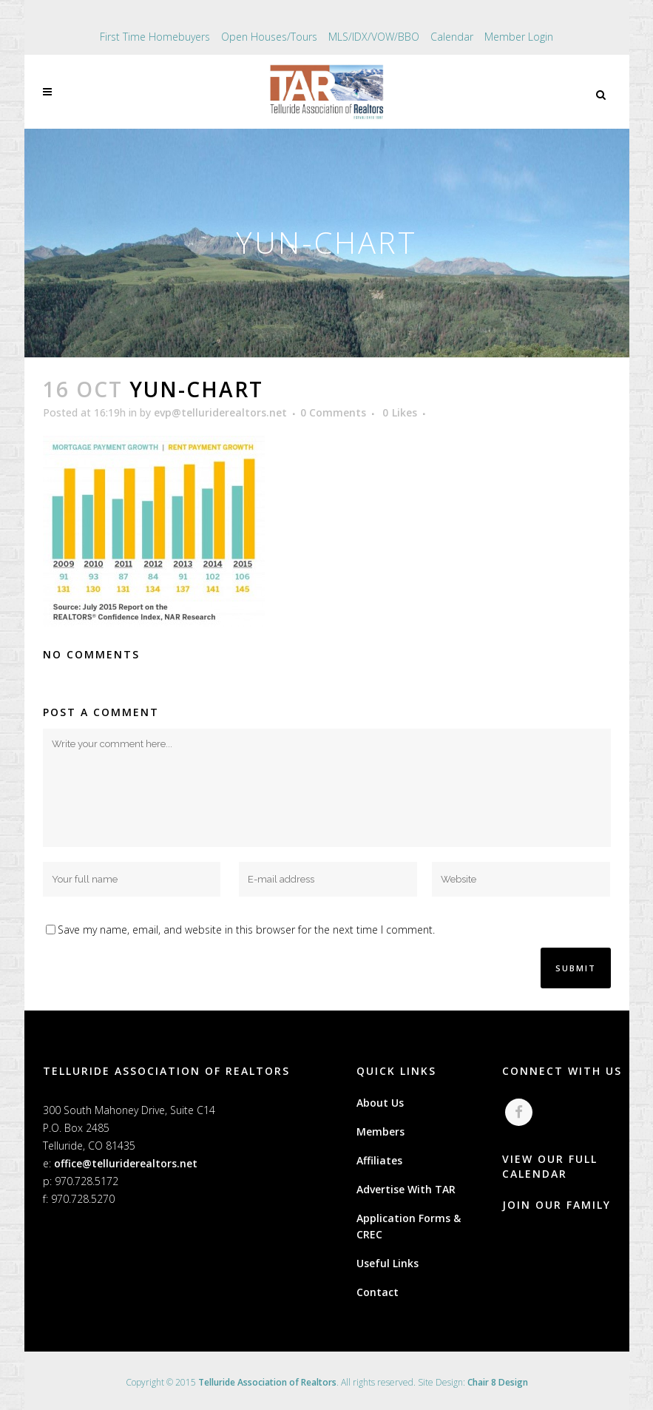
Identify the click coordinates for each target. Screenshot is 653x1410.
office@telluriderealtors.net (125, 1163)
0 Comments (333, 412)
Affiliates (379, 1160)
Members (380, 1131)
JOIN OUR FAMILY (556, 1205)
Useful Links (387, 1263)
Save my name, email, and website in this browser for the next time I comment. (246, 929)
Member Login (518, 37)
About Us (380, 1103)
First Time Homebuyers (155, 37)
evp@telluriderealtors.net (220, 412)
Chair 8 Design (497, 1382)
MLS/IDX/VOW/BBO (373, 37)
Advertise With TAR (406, 1189)
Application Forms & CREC (408, 1226)
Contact (377, 1292)
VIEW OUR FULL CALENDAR (550, 1166)
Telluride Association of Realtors (267, 1382)
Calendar (451, 37)
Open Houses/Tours (269, 37)
